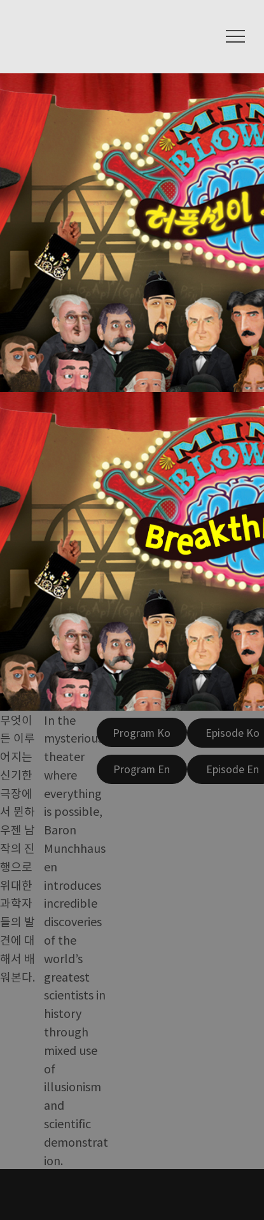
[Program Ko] (142, 732)
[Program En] (142, 769)
